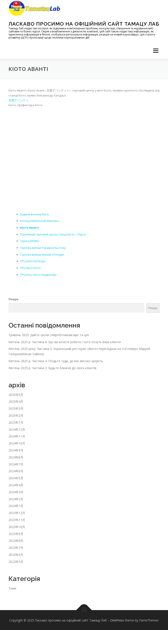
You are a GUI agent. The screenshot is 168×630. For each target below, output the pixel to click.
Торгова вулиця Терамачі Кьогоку (43, 247)
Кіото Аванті (30, 227)
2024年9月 (16, 449)
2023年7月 (16, 547)
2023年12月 (17, 512)
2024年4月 (16, 484)
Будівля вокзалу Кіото (35, 214)
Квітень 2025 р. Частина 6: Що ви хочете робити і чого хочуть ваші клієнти (65, 341)
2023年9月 (16, 533)
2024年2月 (16, 498)
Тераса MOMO (30, 241)
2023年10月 (17, 526)
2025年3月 (16, 408)
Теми (12, 587)
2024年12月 (17, 428)
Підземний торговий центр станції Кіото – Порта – (55, 234)
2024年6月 (16, 470)
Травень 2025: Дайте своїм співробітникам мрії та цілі (49, 334)
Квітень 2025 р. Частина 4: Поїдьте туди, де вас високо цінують (56, 360)
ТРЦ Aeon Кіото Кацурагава (39, 274)
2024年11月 (17, 435)
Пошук (13, 298)
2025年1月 (16, 421)
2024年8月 (16, 456)
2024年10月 (17, 442)
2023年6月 (16, 554)
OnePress (117, 620)
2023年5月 (16, 561)
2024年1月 (16, 505)
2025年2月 (16, 414)
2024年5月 (16, 477)
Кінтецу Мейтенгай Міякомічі (40, 221)
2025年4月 (16, 401)
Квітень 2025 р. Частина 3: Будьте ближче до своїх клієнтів (52, 367)
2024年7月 (16, 463)
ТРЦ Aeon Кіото (30, 267)
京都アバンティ (18, 100)
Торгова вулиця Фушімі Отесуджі (43, 254)
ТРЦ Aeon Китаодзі (33, 261)
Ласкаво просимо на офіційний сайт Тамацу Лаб (84, 24)
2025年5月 (16, 394)
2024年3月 (16, 491)
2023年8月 (16, 540)
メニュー (155, 51)
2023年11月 (17, 519)
